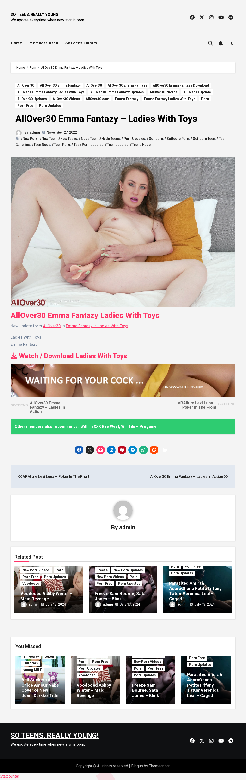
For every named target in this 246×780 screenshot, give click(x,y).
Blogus (137, 766)
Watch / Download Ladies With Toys (69, 356)
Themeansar (159, 766)
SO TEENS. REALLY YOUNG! (35, 14)
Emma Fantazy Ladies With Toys (169, 99)
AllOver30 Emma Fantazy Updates (117, 92)
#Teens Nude (140, 145)
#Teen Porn (61, 145)
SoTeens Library (81, 43)
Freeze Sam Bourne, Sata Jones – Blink (120, 596)
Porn (205, 99)
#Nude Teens (109, 139)
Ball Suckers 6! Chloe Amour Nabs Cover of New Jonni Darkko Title (40, 687)
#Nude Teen (88, 139)
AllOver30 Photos (164, 92)
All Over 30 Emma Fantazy (60, 85)
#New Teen (47, 139)
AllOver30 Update (197, 92)
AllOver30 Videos (66, 99)
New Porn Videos (36, 570)
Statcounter (9, 776)
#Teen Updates (116, 145)
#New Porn (29, 139)
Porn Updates (50, 105)
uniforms (30, 663)
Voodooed (30, 583)
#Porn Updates (133, 139)
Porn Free (25, 105)
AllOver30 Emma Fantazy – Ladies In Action (47, 407)
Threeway (31, 656)
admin (35, 132)
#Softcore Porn (176, 139)
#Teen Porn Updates (87, 145)
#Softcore (155, 139)
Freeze (102, 570)
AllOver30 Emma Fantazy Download (181, 85)
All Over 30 (25, 85)
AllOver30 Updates (32, 99)
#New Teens (67, 139)
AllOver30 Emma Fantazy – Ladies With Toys (106, 118)
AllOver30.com (97, 99)
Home (16, 43)
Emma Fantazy (126, 99)
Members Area (43, 43)
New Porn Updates (128, 570)
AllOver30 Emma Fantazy (127, 85)
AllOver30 (94, 85)
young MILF (32, 670)
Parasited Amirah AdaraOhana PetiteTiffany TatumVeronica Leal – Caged (195, 591)
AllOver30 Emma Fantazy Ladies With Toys (51, 92)
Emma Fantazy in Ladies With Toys (97, 325)
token (49, 656)
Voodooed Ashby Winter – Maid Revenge (46, 596)
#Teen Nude (40, 145)
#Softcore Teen (203, 139)
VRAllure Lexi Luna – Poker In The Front (197, 405)
